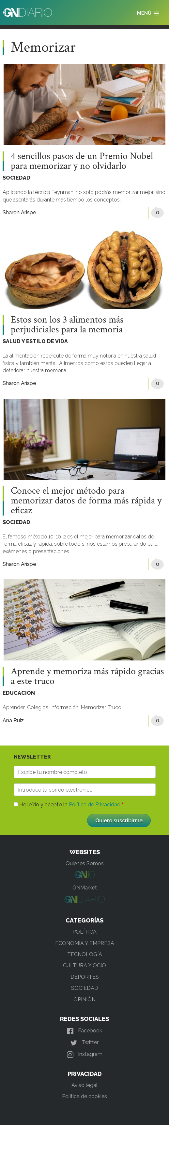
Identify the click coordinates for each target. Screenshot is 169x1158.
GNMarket (84, 888)
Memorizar (93, 707)
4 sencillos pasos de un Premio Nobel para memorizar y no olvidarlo (82, 161)
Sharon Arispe (19, 212)
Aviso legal (84, 1085)
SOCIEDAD (16, 178)
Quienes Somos (85, 863)
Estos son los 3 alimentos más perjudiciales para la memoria (67, 325)
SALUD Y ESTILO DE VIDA (35, 341)
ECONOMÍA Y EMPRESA (84, 943)
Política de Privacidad (94, 804)
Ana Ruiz (13, 720)
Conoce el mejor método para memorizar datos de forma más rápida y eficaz (86, 501)
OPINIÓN (84, 999)
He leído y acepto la (69, 804)
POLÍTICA (84, 932)
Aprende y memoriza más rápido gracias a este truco (87, 676)
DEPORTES (84, 977)
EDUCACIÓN (19, 693)
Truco (114, 707)
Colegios (37, 707)
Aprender (14, 707)
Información (65, 707)
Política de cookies (84, 1096)
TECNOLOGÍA (84, 954)
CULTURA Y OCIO (84, 965)
